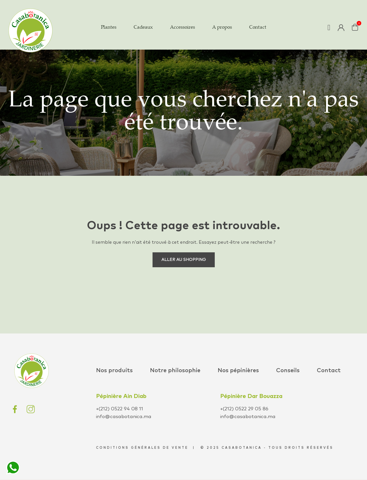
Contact (329, 370)
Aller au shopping (183, 260)
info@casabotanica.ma (123, 416)
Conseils (288, 370)
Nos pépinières (238, 370)
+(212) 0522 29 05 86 (244, 409)
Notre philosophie (175, 370)
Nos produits (114, 370)
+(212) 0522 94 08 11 (119, 409)
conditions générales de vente (142, 447)
